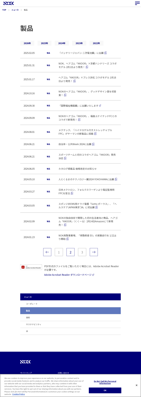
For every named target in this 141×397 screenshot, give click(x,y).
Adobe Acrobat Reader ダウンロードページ (69, 274)
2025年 (44, 43)
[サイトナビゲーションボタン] (137, 3)
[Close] (137, 385)
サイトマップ (26, 372)
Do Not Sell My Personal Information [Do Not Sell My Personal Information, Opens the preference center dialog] (105, 382)
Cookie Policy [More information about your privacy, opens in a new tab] (18, 394)
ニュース (28, 296)
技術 (28, 317)
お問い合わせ (63, 372)
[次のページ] (94, 252)
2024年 (61, 43)
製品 (28, 310)
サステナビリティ (33, 324)
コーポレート (32, 303)
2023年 (79, 43)
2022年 (96, 43)
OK (105, 390)
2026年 (27, 43)
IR (27, 331)
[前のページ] (47, 252)
